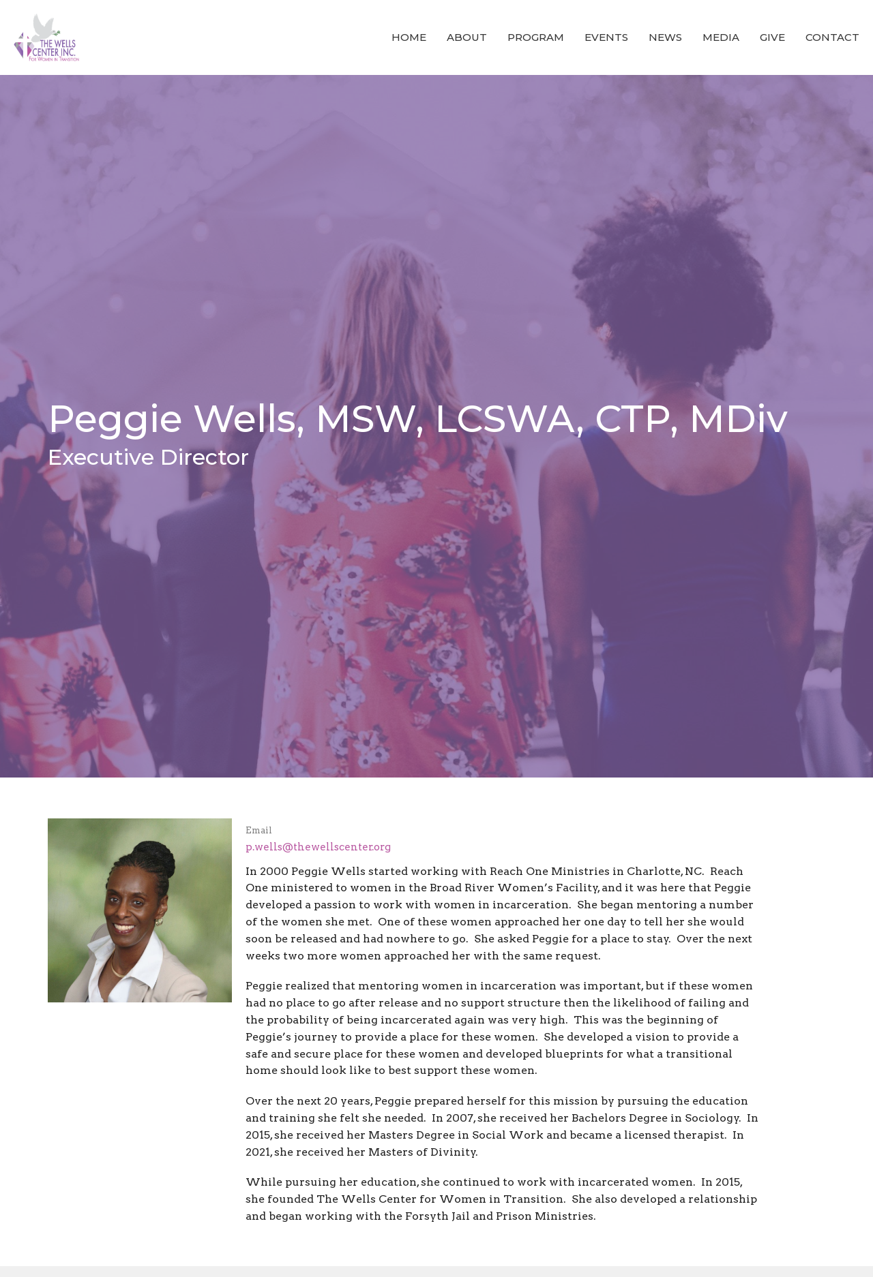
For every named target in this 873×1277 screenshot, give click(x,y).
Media (720, 37)
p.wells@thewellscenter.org (318, 847)
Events (606, 37)
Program (535, 37)
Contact (832, 37)
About (467, 37)
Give (772, 37)
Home (408, 37)
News (665, 37)
